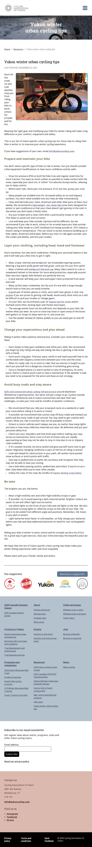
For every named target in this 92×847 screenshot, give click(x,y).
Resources (18, 49)
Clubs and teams (72, 605)
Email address (11, 744)
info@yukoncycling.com (61, 151)
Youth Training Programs (15, 695)
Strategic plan (40, 618)
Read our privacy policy (16, 761)
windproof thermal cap (41, 269)
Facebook (12, 816)
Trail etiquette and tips (14, 655)
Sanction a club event (43, 634)
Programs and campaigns (12, 664)
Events (37, 629)
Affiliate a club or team (73, 610)
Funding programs (12, 677)
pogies (9, 295)
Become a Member (71, 634)
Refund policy (40, 614)
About (37, 605)
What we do (39, 622)
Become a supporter (72, 574)
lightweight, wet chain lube (47, 205)
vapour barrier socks (60, 301)
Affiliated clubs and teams (74, 614)
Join (65, 629)
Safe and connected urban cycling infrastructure (30, 391)
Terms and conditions (26, 839)
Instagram (12, 813)
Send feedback (49, 839)
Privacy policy (7, 839)
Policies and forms (42, 610)
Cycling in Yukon (14, 629)
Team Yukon (69, 618)
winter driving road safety (67, 473)
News (66, 662)
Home (7, 49)
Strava (10, 820)
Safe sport (38, 702)
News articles (69, 667)
